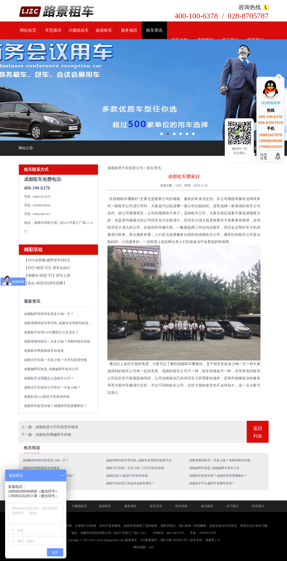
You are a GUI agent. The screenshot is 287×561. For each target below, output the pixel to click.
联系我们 (258, 506)
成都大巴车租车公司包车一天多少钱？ (52, 387)
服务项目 (129, 30)
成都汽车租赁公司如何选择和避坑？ (130, 483)
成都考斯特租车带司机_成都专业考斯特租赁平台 (59, 323)
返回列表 (257, 432)
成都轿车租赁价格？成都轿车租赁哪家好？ (55, 406)
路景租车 (131, 540)
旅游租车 (104, 30)
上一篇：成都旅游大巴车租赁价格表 (49, 427)
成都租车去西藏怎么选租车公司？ (49, 378)
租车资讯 (154, 30)
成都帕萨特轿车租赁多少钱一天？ (49, 314)
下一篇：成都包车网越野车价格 (46, 435)
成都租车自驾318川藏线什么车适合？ (51, 332)
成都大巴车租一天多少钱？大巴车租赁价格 (55, 360)
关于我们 (232, 506)
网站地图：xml (143, 547)
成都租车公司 (209, 235)
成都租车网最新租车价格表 (44, 351)
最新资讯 (32, 301)
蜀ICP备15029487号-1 (174, 540)
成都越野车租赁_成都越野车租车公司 (51, 369)
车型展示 (53, 30)
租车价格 (181, 506)
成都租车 (185, 364)
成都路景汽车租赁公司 (125, 168)
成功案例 (207, 506)
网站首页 (28, 30)
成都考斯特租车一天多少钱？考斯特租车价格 (57, 341)
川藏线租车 (78, 30)
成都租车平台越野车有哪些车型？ (212, 483)
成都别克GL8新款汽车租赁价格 (47, 397)
